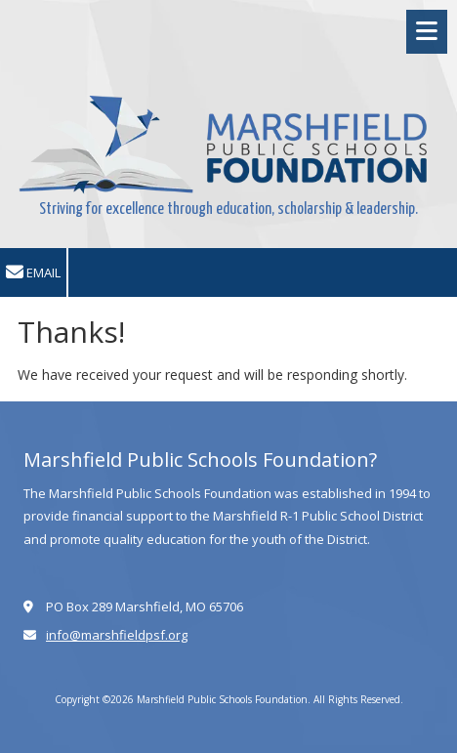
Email (33, 273)
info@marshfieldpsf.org (116, 635)
